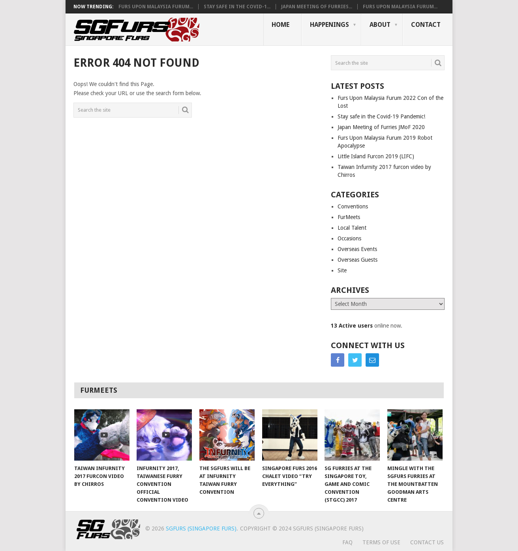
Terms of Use (381, 542)
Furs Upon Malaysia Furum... (155, 6)
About (380, 24)
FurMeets (349, 217)
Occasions (349, 238)
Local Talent (352, 228)
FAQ (347, 542)
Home (280, 24)
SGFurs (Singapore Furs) (201, 528)
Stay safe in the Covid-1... (237, 6)
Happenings (329, 24)
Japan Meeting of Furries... (316, 6)
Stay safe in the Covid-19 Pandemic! (381, 116)
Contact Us (427, 542)
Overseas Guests (357, 260)
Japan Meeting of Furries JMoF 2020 (381, 127)
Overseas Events (357, 249)
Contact (426, 24)
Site (342, 270)
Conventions (353, 206)
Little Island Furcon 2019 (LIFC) (376, 156)
